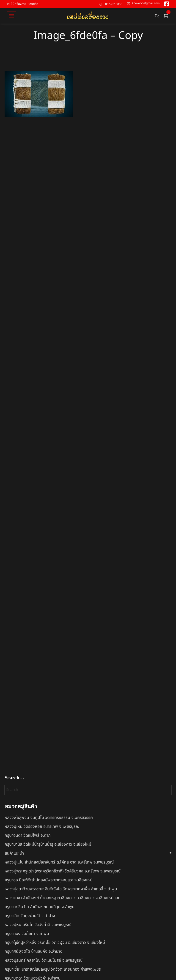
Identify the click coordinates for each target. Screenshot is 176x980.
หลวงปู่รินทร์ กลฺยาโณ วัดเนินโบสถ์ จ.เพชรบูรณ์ (43, 960)
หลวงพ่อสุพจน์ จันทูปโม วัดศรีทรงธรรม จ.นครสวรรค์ (49, 818)
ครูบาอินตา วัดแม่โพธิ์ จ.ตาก (28, 835)
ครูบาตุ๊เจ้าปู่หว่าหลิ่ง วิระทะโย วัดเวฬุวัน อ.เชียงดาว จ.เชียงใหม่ (55, 942)
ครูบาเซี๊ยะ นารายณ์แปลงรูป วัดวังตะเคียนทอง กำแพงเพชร (53, 969)
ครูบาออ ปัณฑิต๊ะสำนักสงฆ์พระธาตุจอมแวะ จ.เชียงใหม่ (48, 880)
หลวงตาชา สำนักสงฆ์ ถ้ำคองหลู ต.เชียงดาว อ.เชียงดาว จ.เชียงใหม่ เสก (63, 898)
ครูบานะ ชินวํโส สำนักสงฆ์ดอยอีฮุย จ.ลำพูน (39, 907)
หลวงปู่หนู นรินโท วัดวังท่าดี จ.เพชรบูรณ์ (38, 925)
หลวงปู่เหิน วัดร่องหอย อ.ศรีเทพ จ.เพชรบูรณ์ (42, 826)
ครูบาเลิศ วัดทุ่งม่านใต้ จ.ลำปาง (30, 916)
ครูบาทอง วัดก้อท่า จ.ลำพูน (27, 934)
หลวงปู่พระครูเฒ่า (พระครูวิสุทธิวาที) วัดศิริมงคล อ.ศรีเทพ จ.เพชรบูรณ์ (63, 871)
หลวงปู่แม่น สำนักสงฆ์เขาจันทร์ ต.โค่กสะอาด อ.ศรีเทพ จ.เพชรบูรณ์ (59, 862)
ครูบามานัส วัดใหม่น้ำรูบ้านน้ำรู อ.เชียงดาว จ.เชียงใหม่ (48, 844)
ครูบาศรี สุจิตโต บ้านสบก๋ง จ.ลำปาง (33, 951)
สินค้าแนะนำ (14, 853)
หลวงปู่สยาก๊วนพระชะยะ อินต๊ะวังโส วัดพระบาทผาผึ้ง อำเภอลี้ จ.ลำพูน (61, 889)
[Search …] (157, 16)
